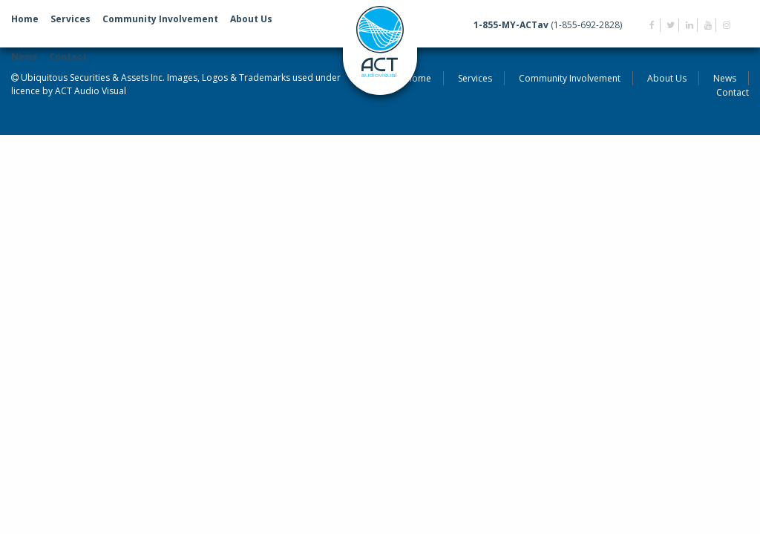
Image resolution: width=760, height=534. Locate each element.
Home (25, 19)
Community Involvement (160, 19)
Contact (68, 56)
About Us (251, 19)
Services (70, 19)
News (24, 56)
